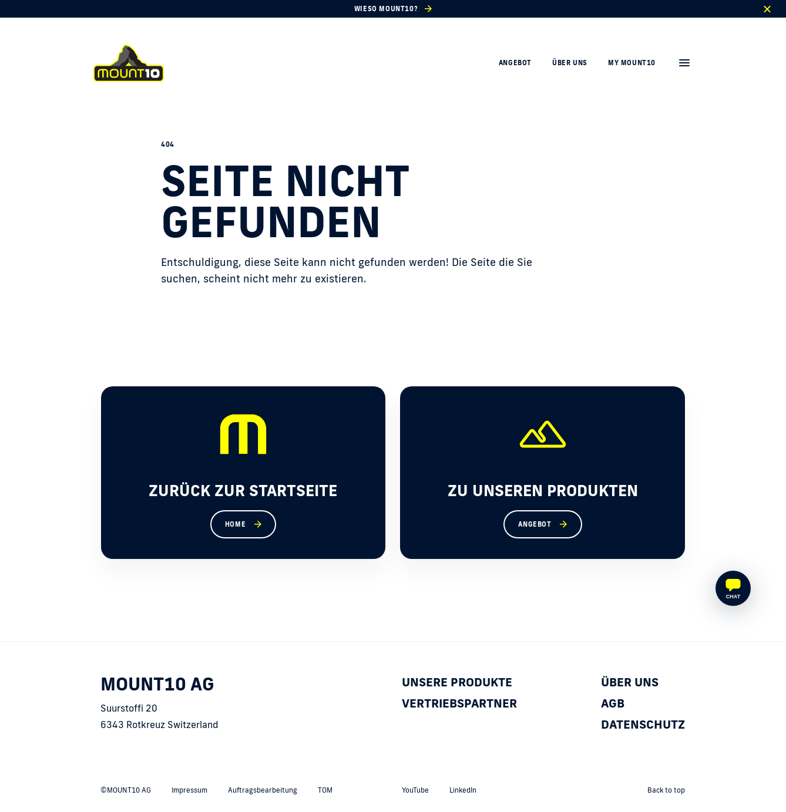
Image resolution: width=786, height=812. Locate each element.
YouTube (415, 790)
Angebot (515, 62)
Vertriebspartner (459, 702)
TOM (325, 790)
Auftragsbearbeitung (262, 790)
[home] (128, 63)
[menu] (684, 62)
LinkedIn (462, 790)
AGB (612, 702)
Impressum (189, 790)
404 (167, 144)
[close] (767, 9)
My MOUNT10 (632, 62)
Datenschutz (643, 724)
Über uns (569, 62)
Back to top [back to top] (666, 790)
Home (235, 524)
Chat (733, 596)
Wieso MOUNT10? (386, 8)
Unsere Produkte (457, 681)
